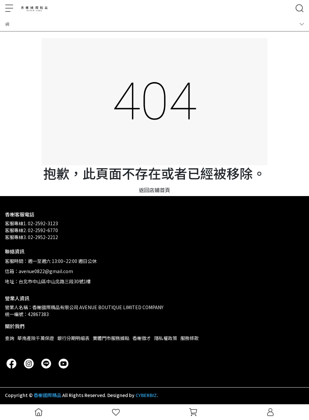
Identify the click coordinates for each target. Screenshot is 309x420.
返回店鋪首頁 (154, 190)
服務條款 (189, 338)
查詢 (9, 338)
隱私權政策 (165, 338)
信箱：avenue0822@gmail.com (39, 271)
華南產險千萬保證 (35, 338)
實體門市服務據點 (111, 338)
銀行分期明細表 (73, 338)
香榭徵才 (142, 338)
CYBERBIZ (146, 395)
